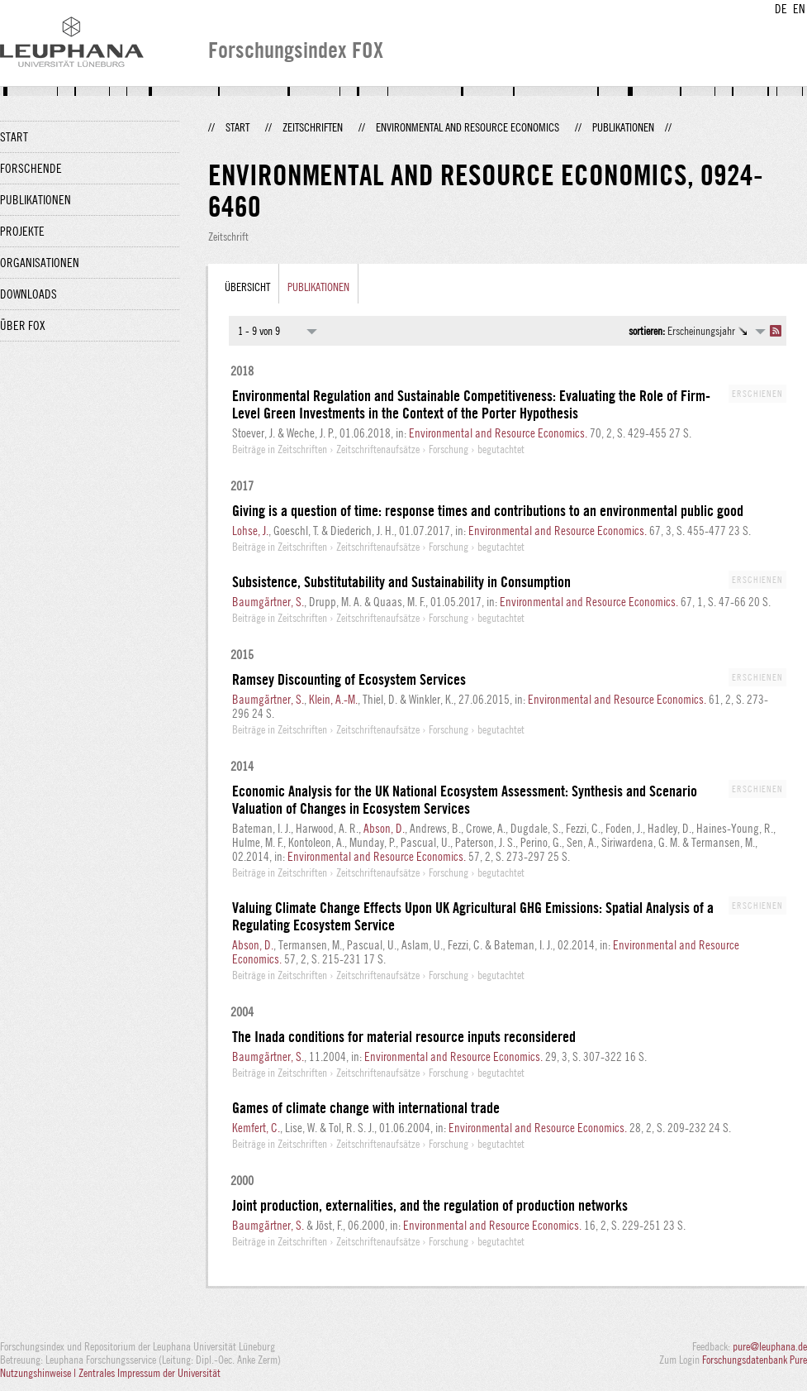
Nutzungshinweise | (39, 1372)
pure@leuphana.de (770, 1346)
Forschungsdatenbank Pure (754, 1359)
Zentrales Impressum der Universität (149, 1372)
